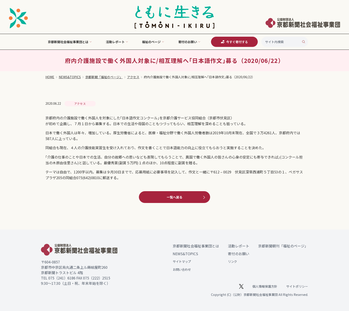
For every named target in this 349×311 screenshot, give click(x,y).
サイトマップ (182, 261)
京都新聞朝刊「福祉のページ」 (283, 246)
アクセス (133, 77)
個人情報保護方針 (264, 286)
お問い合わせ (182, 269)
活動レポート (238, 246)
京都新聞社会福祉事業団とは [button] (70, 42)
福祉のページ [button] (153, 42)
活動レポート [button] (117, 42)
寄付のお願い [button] (189, 42)
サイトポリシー (297, 286)
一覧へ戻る (186, 197)
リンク (232, 261)
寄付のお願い (238, 253)
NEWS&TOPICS (70, 77)
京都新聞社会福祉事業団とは (196, 246)
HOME (49, 77)
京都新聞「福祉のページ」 (104, 77)
